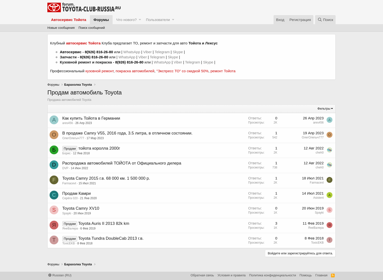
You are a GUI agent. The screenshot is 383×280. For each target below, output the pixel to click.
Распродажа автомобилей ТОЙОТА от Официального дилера (121, 163)
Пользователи (158, 20)
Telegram (163, 52)
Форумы (101, 20)
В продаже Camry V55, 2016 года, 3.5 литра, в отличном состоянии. (127, 133)
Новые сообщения (61, 28)
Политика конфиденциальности (272, 275)
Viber (147, 52)
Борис (66, 153)
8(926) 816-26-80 (99, 52)
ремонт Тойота (223, 71)
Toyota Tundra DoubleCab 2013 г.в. (110, 238)
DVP (65, 168)
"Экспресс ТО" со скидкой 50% (182, 71)
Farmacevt (69, 183)
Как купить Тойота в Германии (91, 118)
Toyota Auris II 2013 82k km (103, 223)
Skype (178, 52)
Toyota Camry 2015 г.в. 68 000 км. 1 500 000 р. (106, 178)
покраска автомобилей (135, 71)
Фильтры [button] (323, 108)
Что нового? (126, 20)
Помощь (305, 275)
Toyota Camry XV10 (80, 208)
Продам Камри (76, 193)
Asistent (318, 197)
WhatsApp (132, 52)
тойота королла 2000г (99, 148)
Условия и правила (232, 275)
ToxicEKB (68, 243)
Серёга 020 (70, 198)
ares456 (67, 123)
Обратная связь (202, 275)
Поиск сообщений (92, 28)
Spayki (66, 213)
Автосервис (71, 52)
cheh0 (320, 152)
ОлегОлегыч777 (73, 138)
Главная (321, 275)
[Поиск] (325, 19)
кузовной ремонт (99, 71)
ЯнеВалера (70, 228)
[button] (140, 19)
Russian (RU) (60, 275)
